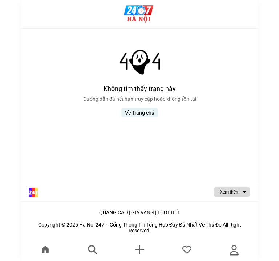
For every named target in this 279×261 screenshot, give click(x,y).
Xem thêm (230, 192)
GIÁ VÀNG (142, 212)
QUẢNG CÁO (113, 212)
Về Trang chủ (139, 113)
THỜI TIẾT (168, 212)
